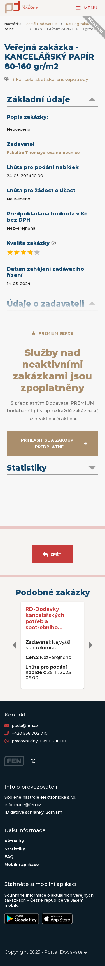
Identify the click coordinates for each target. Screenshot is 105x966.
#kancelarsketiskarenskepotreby (50, 79)
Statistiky (14, 848)
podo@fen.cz (25, 725)
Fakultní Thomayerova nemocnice (43, 152)
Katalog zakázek (80, 24)
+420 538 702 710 (30, 733)
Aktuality (14, 841)
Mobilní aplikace (21, 864)
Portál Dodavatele (41, 24)
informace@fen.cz (22, 804)
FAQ (9, 856)
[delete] (14, 645)
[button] (52, 100)
